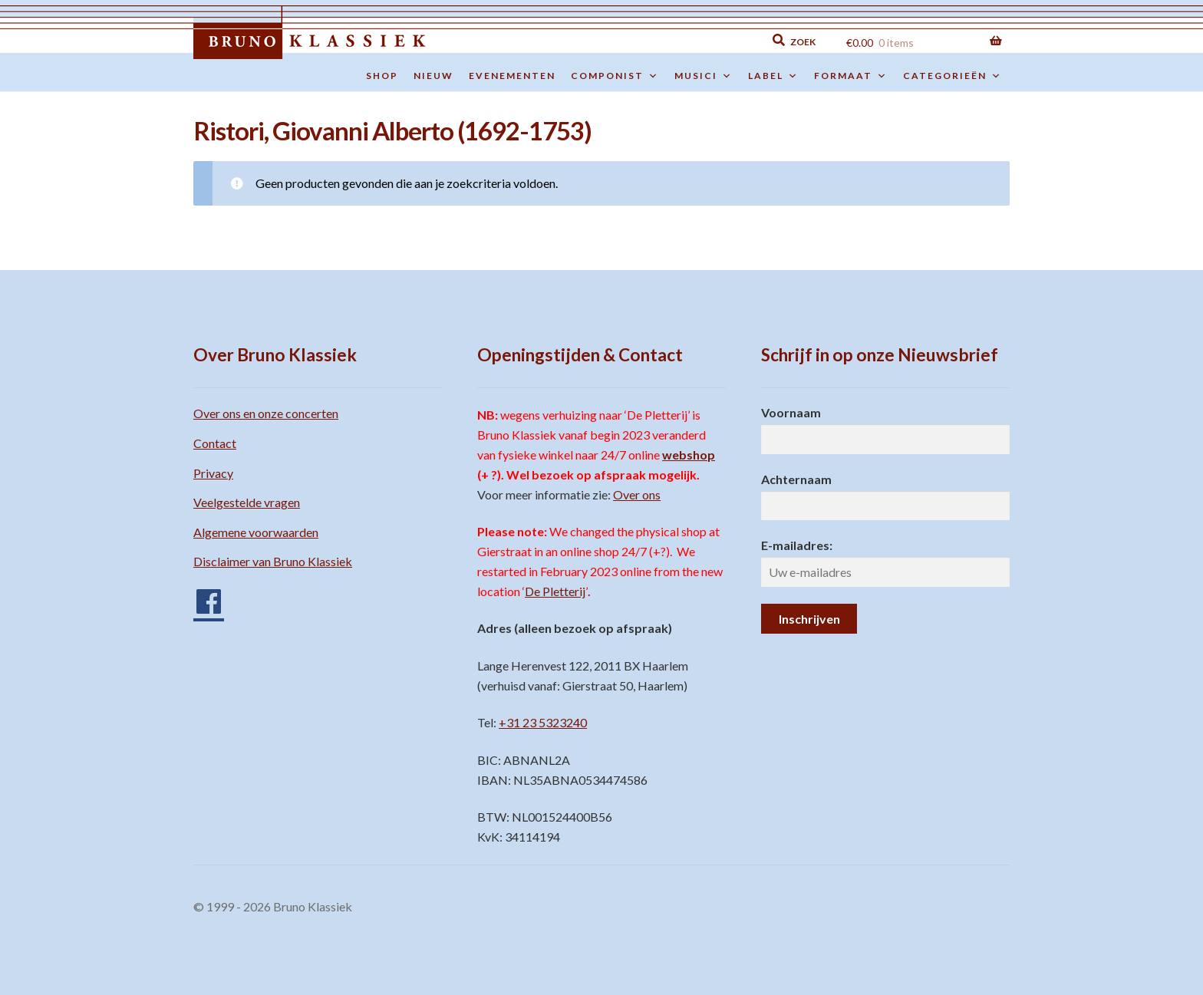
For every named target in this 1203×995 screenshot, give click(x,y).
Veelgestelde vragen (246, 502)
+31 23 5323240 (543, 722)
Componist (615, 76)
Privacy (213, 473)
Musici (703, 76)
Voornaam (791, 412)
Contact (214, 443)
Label (773, 76)
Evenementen (512, 75)
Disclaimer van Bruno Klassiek (272, 561)
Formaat (851, 76)
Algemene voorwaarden (255, 532)
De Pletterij (555, 591)
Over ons (637, 494)
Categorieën (952, 76)
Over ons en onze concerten (265, 413)
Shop (382, 75)
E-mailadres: (796, 545)
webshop (688, 454)
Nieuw (433, 75)
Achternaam (796, 479)
